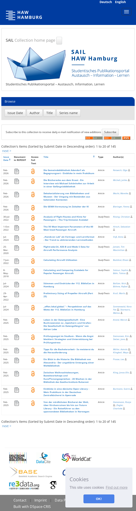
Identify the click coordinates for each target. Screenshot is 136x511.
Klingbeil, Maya (120, 352)
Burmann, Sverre (121, 388)
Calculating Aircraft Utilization (60, 259)
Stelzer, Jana (119, 339)
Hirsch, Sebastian (121, 226)
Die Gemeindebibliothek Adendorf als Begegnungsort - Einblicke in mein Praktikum (68, 172)
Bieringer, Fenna (121, 206)
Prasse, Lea (118, 359)
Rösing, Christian (121, 216)
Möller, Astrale (120, 349)
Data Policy (64, 500)
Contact (19, 500)
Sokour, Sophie (120, 270)
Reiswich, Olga (120, 170)
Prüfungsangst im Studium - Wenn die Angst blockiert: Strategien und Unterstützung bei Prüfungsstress (68, 339)
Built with (21, 506)
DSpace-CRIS (40, 506)
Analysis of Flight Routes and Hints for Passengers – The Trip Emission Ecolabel (65, 218)
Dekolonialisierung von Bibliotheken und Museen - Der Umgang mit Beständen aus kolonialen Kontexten (66, 196)
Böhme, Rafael (120, 286)
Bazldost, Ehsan (120, 259)
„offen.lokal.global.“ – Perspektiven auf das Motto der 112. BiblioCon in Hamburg (67, 308)
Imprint (40, 500)
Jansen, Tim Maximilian (119, 248)
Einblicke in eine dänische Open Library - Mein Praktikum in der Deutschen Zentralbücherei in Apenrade (66, 392)
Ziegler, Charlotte (118, 407)
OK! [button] (99, 499)
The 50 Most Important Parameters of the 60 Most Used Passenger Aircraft (68, 228)
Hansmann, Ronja (122, 402)
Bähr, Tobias (119, 273)
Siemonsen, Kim (121, 336)
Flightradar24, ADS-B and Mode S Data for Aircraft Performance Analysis (66, 248)
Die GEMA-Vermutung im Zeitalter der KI (66, 206)
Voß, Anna (118, 236)
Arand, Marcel (120, 319)
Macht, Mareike (120, 193)
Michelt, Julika (120, 180)
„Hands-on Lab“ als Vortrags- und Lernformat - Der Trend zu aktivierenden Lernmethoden (68, 238)
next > (6, 151)
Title (45, 156)
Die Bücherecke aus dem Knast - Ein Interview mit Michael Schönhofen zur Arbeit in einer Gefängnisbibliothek (68, 183)
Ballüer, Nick (119, 283)
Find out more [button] (117, 487)
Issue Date (6, 158)
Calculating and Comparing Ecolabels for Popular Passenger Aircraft (65, 272)
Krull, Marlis (119, 293)
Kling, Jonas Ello (121, 372)
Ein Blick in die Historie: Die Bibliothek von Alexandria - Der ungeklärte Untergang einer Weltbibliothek (68, 362)
